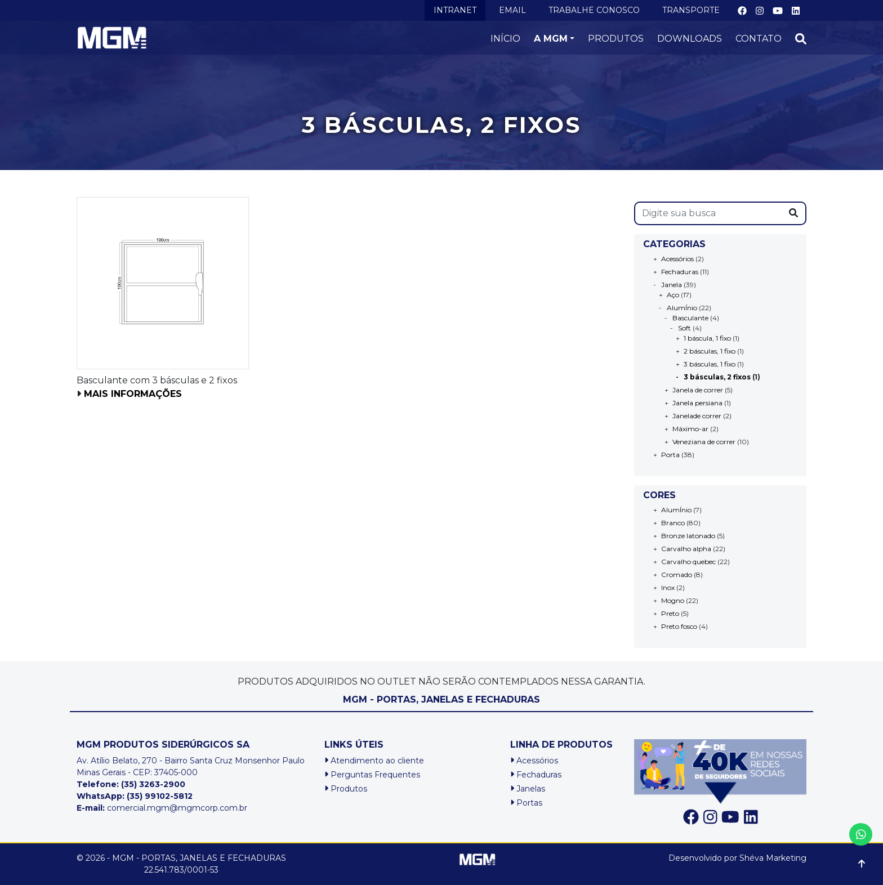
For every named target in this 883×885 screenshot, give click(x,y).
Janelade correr (696, 416)
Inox (668, 587)
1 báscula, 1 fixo (707, 338)
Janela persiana (697, 403)
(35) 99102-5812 (160, 796)
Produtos (345, 789)
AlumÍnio (682, 307)
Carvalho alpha (686, 548)
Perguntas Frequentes (372, 775)
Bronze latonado (688, 535)
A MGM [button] (551, 38)
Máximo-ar (690, 428)
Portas (526, 803)
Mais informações (133, 393)
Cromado (676, 574)
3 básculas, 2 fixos (717, 377)
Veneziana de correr (703, 441)
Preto (670, 613)
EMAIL (512, 10)
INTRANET (455, 10)
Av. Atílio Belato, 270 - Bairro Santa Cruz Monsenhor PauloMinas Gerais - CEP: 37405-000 (191, 766)
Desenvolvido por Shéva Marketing (737, 858)
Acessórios (677, 258)
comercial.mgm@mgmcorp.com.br (162, 808)
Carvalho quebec (688, 561)
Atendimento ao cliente (374, 761)
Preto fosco (679, 626)
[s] (708, 213)
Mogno (672, 600)
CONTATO (758, 38)
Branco (673, 523)
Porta (670, 454)
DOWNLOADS (689, 38)
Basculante (690, 318)
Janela (671, 284)
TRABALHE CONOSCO (594, 10)
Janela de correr (697, 390)
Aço (673, 294)
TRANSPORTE (691, 10)
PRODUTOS (616, 38)
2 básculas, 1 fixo (709, 351)
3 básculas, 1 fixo (709, 364)
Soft (684, 328)
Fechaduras (679, 271)
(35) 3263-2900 (153, 784)
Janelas (527, 789)
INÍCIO (505, 38)
